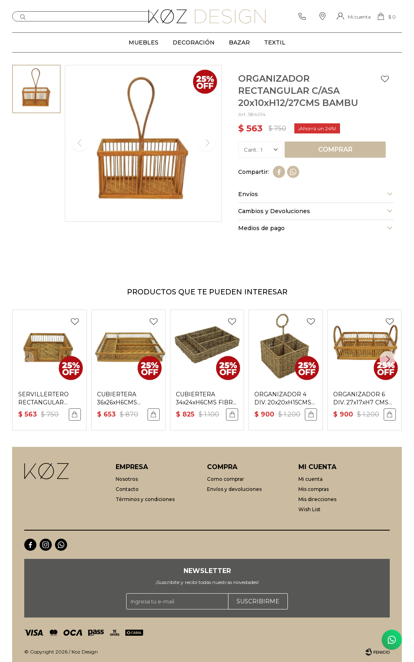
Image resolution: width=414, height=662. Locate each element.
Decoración (194, 42)
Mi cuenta (310, 479)
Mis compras (313, 489)
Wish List (309, 509)
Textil (274, 42)
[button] (388, 359)
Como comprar (225, 479)
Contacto (127, 489)
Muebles (143, 42)
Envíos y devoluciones (234, 489)
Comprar (335, 149)
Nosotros (127, 479)
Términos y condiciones (145, 499)
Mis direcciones (317, 499)
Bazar (239, 42)
